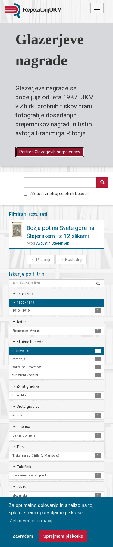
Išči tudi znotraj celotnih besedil (56, 193)
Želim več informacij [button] (31, 520)
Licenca (23, 426)
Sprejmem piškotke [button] (63, 536)
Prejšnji (40, 259)
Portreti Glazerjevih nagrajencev (49, 151)
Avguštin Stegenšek (52, 243)
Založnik (24, 466)
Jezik (21, 486)
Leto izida (25, 294)
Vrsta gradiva (28, 406)
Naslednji (71, 259)
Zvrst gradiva (28, 386)
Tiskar (22, 446)
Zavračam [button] (23, 536)
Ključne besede (30, 342)
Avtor (21, 322)
